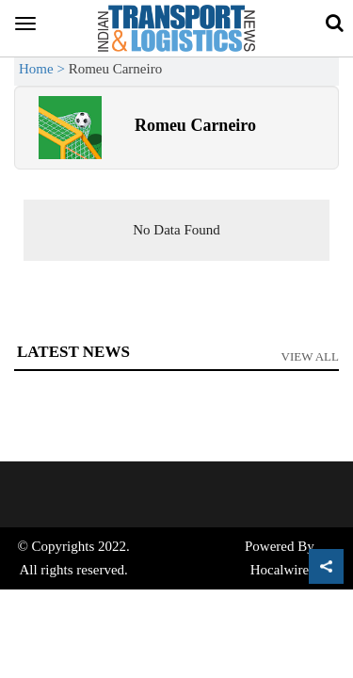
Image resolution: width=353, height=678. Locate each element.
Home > (44, 68)
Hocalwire (279, 569)
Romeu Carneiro (195, 125)
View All (310, 356)
